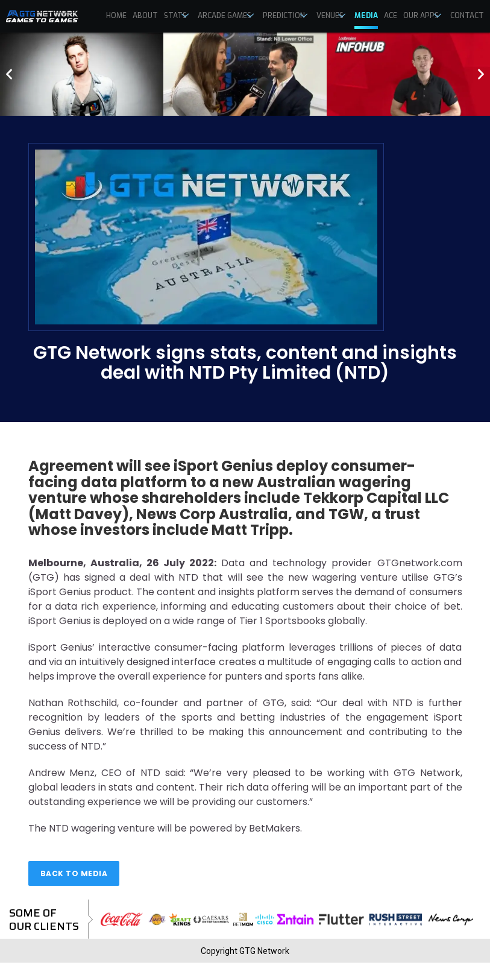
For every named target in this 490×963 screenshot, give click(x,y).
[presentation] (9, 74)
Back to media (74, 873)
